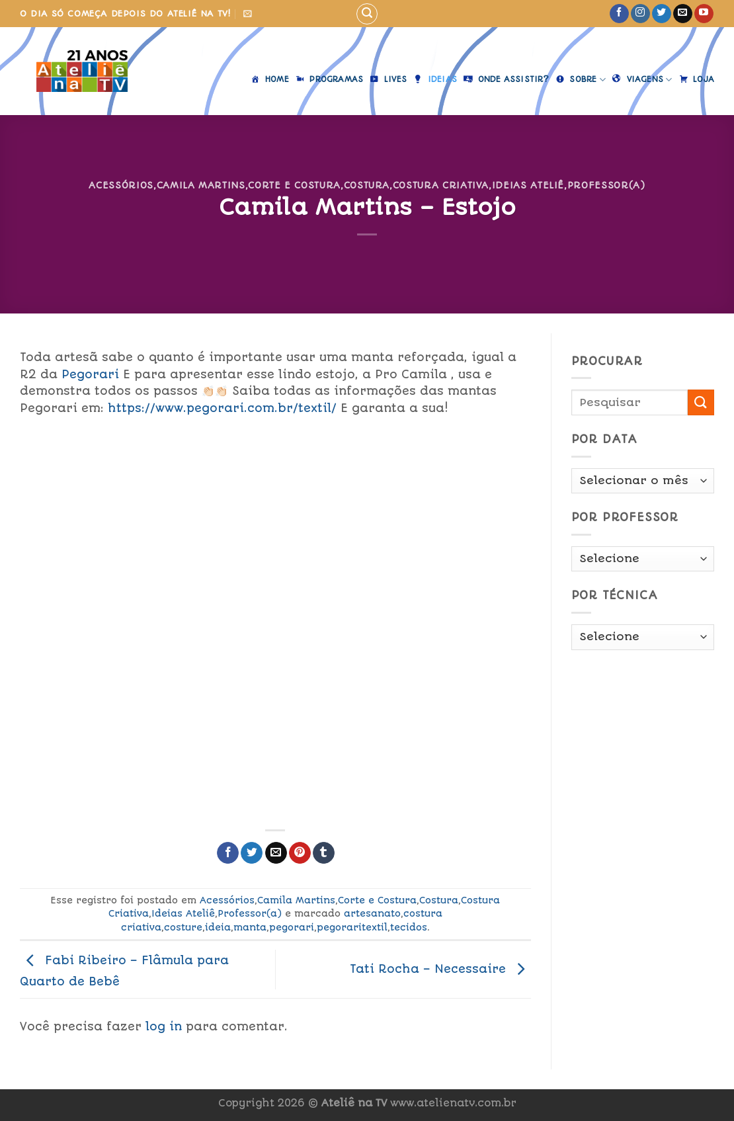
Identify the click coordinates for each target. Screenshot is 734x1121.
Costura (367, 185)
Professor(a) (606, 185)
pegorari (291, 927)
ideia (218, 927)
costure (183, 927)
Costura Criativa (441, 185)
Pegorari (88, 374)
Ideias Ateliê (528, 185)
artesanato (372, 913)
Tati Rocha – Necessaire (440, 969)
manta (249, 927)
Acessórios (121, 185)
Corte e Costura (294, 185)
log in (163, 1026)
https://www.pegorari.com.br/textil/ (222, 408)
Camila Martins (201, 185)
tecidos (408, 927)
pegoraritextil (352, 927)
